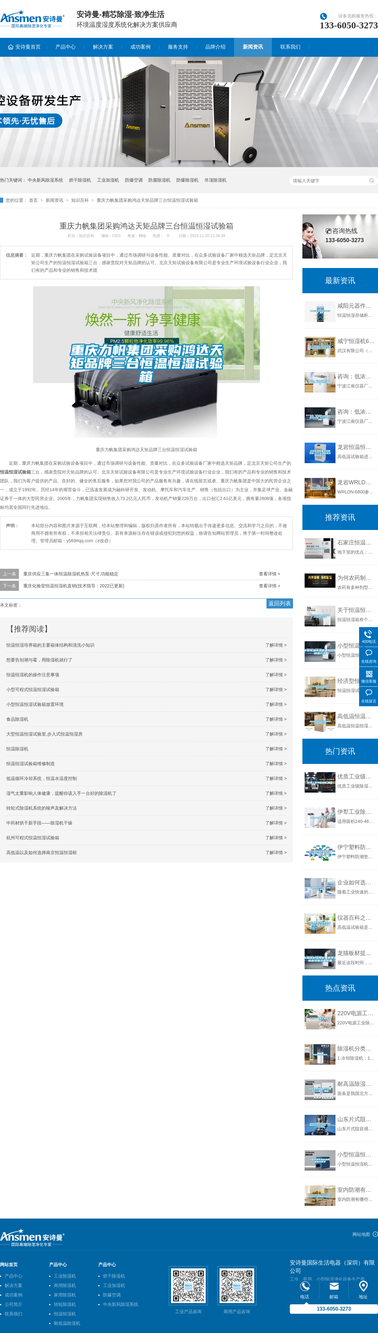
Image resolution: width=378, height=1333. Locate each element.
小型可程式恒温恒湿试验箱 (32, 689)
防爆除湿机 (187, 180)
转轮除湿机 (65, 1304)
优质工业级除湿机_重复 (356, 776)
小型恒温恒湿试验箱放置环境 (35, 704)
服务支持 (178, 46)
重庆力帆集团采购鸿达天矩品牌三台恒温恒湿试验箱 (147, 200)
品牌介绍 (215, 46)
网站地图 (361, 1234)
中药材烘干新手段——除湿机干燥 (39, 822)
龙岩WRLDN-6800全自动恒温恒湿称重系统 (356, 482)
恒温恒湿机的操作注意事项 (32, 674)
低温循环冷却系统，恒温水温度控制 (41, 778)
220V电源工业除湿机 (356, 1013)
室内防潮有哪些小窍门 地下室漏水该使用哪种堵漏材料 (356, 1190)
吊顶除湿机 (215, 180)
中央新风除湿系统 (45, 180)
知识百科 (80, 200)
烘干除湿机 (80, 180)
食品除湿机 (17, 719)
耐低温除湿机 (67, 1323)
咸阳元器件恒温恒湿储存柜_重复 (356, 306)
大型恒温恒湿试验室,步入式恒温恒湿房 (44, 733)
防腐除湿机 (159, 180)
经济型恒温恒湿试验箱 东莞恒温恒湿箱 (356, 681)
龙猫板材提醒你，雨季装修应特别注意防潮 (356, 953)
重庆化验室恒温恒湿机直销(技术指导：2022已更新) (73, 585)
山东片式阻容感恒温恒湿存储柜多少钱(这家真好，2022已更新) (356, 1119)
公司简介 (13, 1304)
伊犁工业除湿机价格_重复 (356, 812)
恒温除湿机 (17, 748)
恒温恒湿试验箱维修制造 (30, 763)
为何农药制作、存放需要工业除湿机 (356, 578)
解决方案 (103, 46)
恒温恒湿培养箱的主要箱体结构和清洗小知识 (50, 645)
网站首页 (9, 1264)
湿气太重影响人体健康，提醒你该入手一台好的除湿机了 (61, 793)
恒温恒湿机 (65, 1313)
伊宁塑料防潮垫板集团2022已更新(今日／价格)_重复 (356, 847)
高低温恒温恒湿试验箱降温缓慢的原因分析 (356, 716)
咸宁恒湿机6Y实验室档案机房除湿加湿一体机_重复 (356, 341)
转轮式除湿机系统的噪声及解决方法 (41, 808)
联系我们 (290, 46)
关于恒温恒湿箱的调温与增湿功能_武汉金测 (356, 610)
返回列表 (279, 603)
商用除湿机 (65, 1285)
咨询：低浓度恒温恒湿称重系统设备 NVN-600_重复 (356, 412)
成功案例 (140, 46)
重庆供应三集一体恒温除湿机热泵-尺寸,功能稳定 (71, 573)
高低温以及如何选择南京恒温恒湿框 (41, 852)
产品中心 (65, 46)
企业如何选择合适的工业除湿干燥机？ (356, 882)
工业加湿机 (108, 180)
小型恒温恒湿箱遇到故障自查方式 (356, 646)
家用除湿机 (65, 1294)
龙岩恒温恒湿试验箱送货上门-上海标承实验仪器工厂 (356, 447)
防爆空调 (134, 180)
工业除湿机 (65, 1275)
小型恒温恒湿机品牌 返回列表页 (356, 1154)
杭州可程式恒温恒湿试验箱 (32, 837)
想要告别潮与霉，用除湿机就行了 (39, 659)
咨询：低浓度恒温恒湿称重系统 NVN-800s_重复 (356, 376)
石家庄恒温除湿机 (356, 542)
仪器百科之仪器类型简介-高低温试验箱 (356, 918)
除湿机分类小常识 (356, 1048)
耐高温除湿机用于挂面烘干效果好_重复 (356, 1084)
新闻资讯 (253, 46)
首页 (33, 200)
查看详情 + (269, 573)
